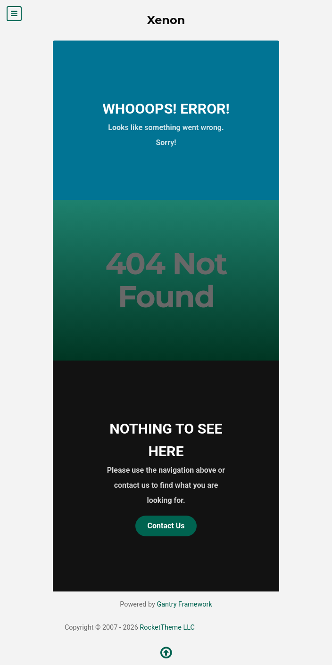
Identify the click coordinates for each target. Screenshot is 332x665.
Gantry (184, 604)
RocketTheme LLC (167, 628)
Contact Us (166, 525)
